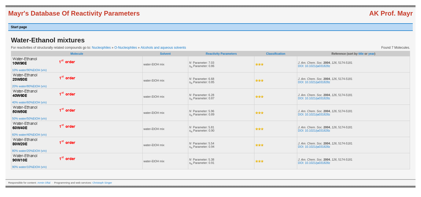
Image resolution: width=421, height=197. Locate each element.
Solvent (165, 53)
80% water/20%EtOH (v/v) (29, 150)
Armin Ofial (43, 182)
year (371, 53)
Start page (19, 27)
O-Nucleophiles (125, 48)
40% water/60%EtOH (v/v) (29, 102)
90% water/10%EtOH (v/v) (29, 167)
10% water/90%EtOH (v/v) (29, 70)
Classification (275, 53)
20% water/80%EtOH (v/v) (29, 86)
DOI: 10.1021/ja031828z (314, 66)
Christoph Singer (102, 182)
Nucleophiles (101, 48)
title (361, 53)
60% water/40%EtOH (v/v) (29, 134)
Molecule (77, 53)
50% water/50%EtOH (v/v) (29, 118)
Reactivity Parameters (221, 53)
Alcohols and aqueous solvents (163, 48)
